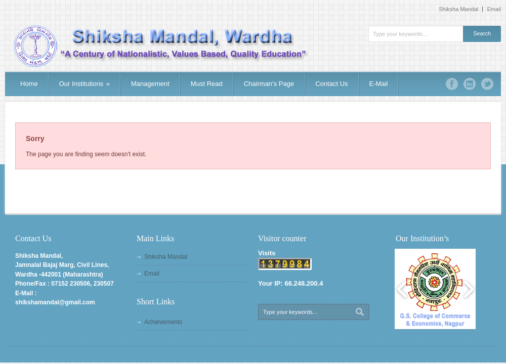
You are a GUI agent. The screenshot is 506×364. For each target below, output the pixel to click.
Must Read (207, 83)
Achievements (163, 322)
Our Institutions (84, 83)
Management (150, 83)
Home (29, 83)
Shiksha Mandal (458, 9)
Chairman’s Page (269, 83)
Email (494, 9)
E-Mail (378, 83)
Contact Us (331, 83)
